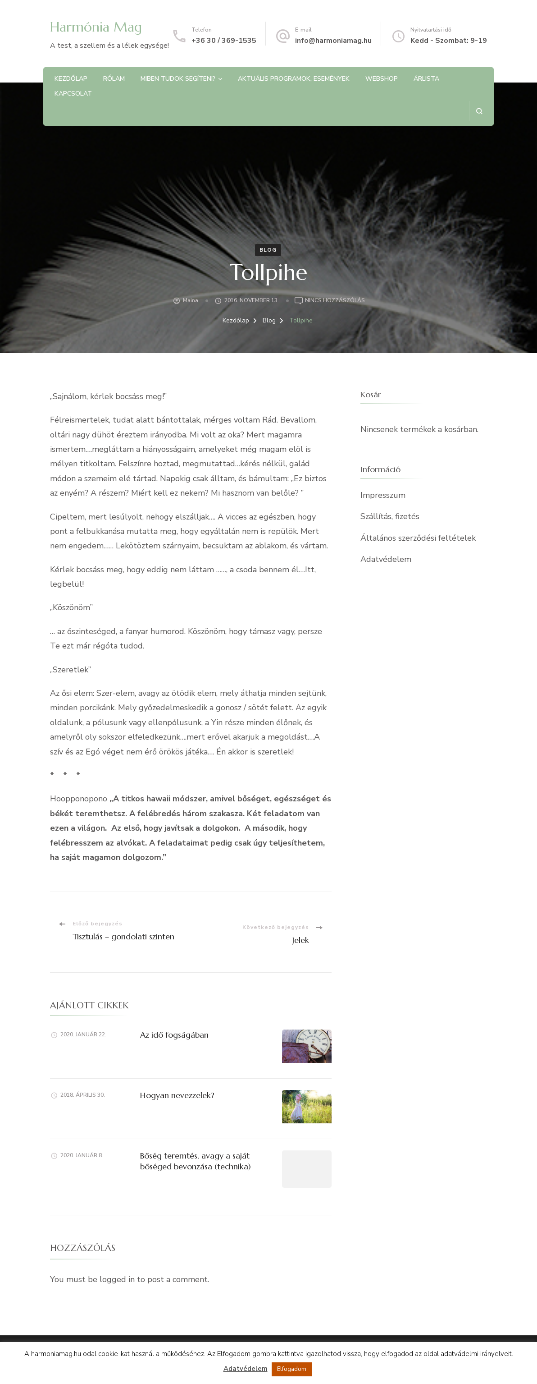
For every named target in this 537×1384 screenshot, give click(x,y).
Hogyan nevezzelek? (177, 1095)
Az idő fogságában (174, 1035)
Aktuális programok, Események (294, 78)
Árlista (426, 78)
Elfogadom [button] (291, 1369)
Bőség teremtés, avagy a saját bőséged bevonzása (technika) (195, 1160)
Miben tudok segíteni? (178, 78)
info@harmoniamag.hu (333, 41)
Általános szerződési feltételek (418, 538)
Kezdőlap (71, 78)
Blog (268, 249)
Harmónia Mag (96, 26)
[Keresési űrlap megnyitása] (479, 111)
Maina (190, 300)
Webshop (381, 78)
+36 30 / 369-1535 (223, 41)
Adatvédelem (385, 559)
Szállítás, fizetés (389, 516)
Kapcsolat (73, 93)
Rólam (114, 78)
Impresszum (382, 495)
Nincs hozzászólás (335, 301)
